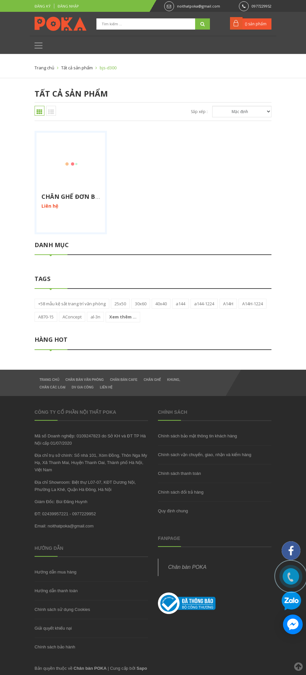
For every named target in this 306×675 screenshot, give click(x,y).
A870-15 (46, 317)
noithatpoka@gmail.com (198, 6)
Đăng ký (43, 6)
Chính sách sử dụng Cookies (62, 609)
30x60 (140, 304)
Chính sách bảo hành (55, 646)
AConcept (72, 317)
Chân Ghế (152, 380)
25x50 (120, 304)
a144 (180, 304)
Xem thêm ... (123, 317)
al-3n (95, 317)
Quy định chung (173, 510)
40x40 (161, 304)
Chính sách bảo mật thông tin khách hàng (197, 435)
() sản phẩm (256, 24)
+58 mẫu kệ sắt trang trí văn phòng (72, 304)
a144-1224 (204, 304)
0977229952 (261, 6)
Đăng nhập (68, 6)
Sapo (142, 668)
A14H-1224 (252, 304)
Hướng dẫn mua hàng (55, 572)
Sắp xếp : (199, 111)
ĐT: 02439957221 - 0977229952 (65, 513)
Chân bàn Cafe (123, 380)
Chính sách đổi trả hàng (181, 492)
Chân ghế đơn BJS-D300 (79, 196)
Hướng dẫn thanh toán (56, 590)
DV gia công (83, 387)
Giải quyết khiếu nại (53, 628)
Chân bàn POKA (187, 567)
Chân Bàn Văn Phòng (84, 380)
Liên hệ (106, 387)
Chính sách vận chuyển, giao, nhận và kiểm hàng (204, 454)
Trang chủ (49, 380)
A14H (228, 304)
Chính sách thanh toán (179, 473)
